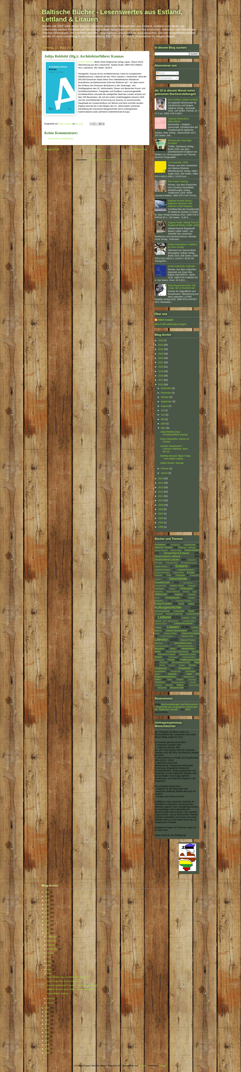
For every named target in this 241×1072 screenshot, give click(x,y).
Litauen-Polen (170, 633)
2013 (161, 487)
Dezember (166, 388)
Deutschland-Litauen (167, 559)
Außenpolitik (189, 545)
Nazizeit (195, 652)
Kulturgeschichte (168, 607)
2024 (161, 349)
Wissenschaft (176, 687)
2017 (161, 380)
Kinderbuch (172, 597)
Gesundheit (188, 583)
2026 (161, 340)
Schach (172, 665)
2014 (161, 483)
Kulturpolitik (179, 611)
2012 (161, 491)
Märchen (159, 643)
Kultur (191, 603)
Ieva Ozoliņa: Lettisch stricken (183, 99)
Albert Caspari (165, 319)
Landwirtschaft (192, 614)
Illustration (159, 592)
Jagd (194, 592)
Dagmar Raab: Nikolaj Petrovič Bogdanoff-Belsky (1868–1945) (183, 223)
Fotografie (180, 575)
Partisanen (173, 657)
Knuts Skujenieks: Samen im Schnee (64, 981)
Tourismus (160, 682)
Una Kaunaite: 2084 (178, 162)
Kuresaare (159, 614)
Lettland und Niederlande (166, 621)
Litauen (173, 627)
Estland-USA (178, 573)
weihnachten (194, 685)
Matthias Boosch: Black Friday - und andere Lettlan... (175, 457)
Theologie (192, 680)
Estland (181, 566)
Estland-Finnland (162, 570)
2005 (161, 522)
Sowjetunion (161, 668)
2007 (161, 513)
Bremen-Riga (176, 550)
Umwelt (193, 682)
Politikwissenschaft (189, 659)
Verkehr (169, 685)
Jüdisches (161, 594)
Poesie (171, 659)
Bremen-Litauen (161, 550)
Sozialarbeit (160, 671)
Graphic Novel (176, 586)
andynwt (142, 1065)
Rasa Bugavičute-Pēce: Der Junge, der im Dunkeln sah (182, 286)
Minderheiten (188, 648)
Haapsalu (192, 586)
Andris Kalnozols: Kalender (181, 266)
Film (169, 575)
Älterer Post (140, 149)
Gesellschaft (162, 582)
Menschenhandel (161, 646)
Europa (190, 572)
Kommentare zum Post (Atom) (101, 160)
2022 (161, 358)
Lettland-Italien (189, 621)
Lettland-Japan (161, 624)
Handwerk (159, 589)
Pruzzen (163, 662)
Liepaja (158, 627)
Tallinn (158, 679)
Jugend (178, 594)
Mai (163, 419)
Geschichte (178, 579)
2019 (161, 371)
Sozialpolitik (175, 671)
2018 (161, 375)
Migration (159, 648)
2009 (161, 505)
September (166, 401)
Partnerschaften (189, 657)
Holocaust (186, 588)
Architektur (160, 544)
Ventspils (158, 685)
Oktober (165, 397)
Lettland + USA (189, 618)
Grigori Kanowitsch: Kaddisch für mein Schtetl (183, 245)
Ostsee (158, 657)
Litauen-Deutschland (176, 630)
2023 (161, 353)
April (163, 423)
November (166, 392)
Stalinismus (189, 677)
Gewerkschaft (160, 586)
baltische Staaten (163, 547)
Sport (157, 674)
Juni (163, 414)
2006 (161, 518)
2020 (161, 366)
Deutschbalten (192, 550)
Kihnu (157, 598)
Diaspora (191, 560)
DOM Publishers (85, 62)
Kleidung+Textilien (184, 601)
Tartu (169, 679)
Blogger (162, 1065)
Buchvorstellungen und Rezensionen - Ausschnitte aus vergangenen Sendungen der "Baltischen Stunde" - (176, 707)
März (163, 428)
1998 (161, 527)
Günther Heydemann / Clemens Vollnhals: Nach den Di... (174, 449)
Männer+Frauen (187, 640)
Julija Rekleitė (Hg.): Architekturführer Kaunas (174, 433)
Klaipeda (159, 601)
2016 (161, 384)
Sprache (172, 674)
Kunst (191, 611)
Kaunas (191, 594)
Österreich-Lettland (166, 654)
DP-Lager (158, 563)
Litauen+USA (187, 636)
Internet (186, 592)
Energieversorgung (188, 563)
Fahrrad (158, 575)
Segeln (182, 665)
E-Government (172, 563)
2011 (161, 496)
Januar (164, 473)
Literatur (161, 639)
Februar (165, 468)
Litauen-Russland (190, 633)
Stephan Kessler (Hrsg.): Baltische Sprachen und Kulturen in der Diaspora (180, 203)
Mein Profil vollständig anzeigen (170, 324)
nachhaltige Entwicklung (177, 652)
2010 (161, 500)
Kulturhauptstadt (162, 611)
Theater (179, 679)
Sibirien (192, 665)
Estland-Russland (186, 570)
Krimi (181, 603)
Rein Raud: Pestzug (178, 181)
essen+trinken (161, 566)
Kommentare (164, 78)
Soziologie (190, 671)
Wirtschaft (161, 688)
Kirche (192, 598)
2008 (161, 509)
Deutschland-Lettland (167, 556)
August (164, 406)
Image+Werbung (173, 592)
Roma (162, 665)
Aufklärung (175, 545)
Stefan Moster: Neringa (171, 463)
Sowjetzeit (184, 668)
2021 (161, 362)
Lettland (164, 617)
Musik (158, 651)
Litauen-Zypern (167, 636)
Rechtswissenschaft (181, 662)
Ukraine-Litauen (178, 682)
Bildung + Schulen (187, 547)
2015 (161, 478)
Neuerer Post (51, 149)
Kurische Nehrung (174, 614)
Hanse (172, 589)
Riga (196, 662)
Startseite (96, 149)
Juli (163, 410)
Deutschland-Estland (176, 553)
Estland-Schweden (162, 573)
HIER (187, 709)
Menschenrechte (185, 646)
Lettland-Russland (183, 623)
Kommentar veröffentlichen (60, 138)
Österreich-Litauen (187, 654)
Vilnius (180, 685)
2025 (161, 345)
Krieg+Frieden (163, 603)
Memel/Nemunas (183, 643)
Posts (161, 73)
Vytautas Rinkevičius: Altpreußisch (178, 120)
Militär (173, 649)
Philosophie (159, 660)
